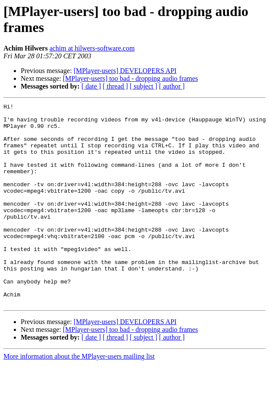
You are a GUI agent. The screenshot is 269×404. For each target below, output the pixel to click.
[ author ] (172, 86)
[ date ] (91, 86)
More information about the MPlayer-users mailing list (79, 396)
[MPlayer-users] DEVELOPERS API (125, 70)
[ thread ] (115, 86)
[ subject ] (143, 86)
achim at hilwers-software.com (92, 48)
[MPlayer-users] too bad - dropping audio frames (130, 78)
